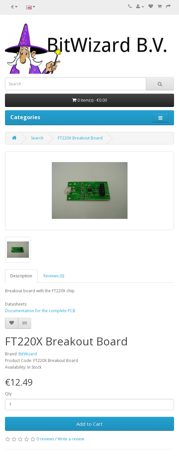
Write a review (70, 439)
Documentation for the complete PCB (40, 311)
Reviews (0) (54, 276)
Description (21, 276)
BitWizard (28, 354)
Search (37, 138)
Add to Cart (89, 423)
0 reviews (45, 439)
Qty (8, 394)
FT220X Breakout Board (80, 138)
